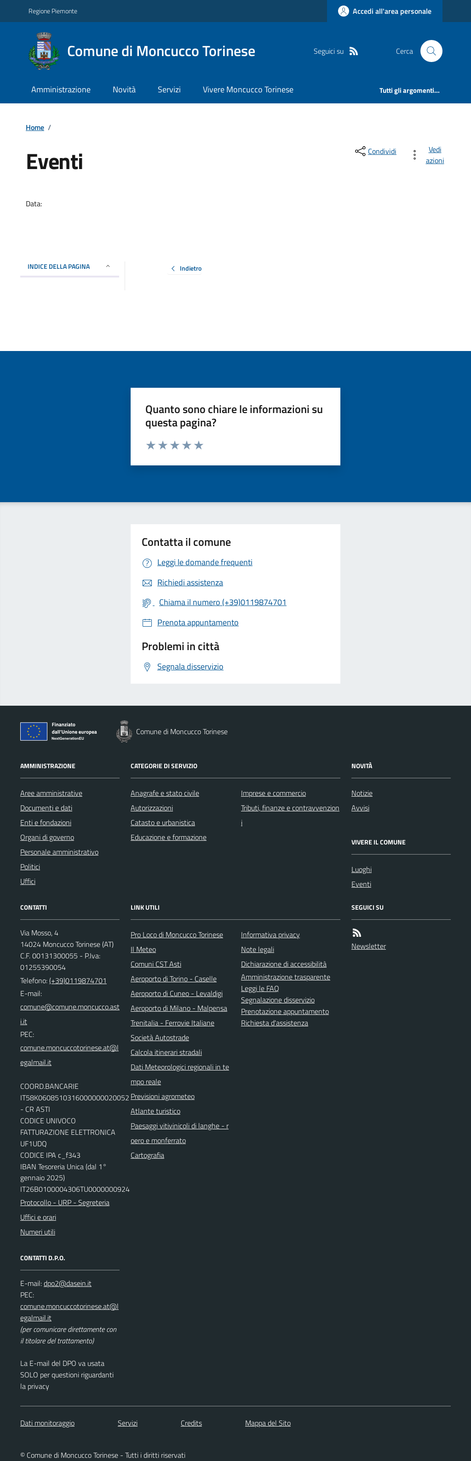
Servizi (169, 89)
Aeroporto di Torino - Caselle (174, 978)
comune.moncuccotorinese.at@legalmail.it (69, 1055)
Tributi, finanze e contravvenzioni (290, 815)
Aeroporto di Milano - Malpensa (179, 1008)
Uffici (27, 881)
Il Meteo (143, 949)
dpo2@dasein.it (68, 1283)
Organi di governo (47, 837)
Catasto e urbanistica (163, 822)
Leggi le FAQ (260, 988)
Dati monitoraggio (47, 1422)
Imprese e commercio (273, 792)
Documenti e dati (46, 807)
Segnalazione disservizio (278, 999)
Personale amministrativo (59, 851)
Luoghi (361, 869)
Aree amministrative (51, 792)
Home (35, 127)
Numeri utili (37, 1231)
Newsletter (368, 945)
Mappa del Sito (268, 1422)
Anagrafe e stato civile (165, 792)
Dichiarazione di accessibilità (284, 963)
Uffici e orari (38, 1217)
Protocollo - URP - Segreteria (64, 1202)
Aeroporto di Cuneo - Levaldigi (177, 993)
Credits (191, 1422)
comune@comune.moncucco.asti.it (70, 1014)
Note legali (257, 949)
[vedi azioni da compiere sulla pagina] (429, 155)
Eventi (361, 883)
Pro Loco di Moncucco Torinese (177, 934)
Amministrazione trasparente (285, 976)
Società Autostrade (160, 1037)
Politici (30, 866)
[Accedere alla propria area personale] (384, 11)
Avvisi (360, 807)
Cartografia (147, 1155)
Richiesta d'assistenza (274, 1022)
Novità (124, 89)
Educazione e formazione (169, 837)
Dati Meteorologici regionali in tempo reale (180, 1074)
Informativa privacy (270, 934)
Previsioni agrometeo (163, 1096)
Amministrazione (61, 89)
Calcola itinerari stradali (166, 1052)
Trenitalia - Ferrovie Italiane (172, 1022)
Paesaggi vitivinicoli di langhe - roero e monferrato (180, 1133)
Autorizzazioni (152, 807)
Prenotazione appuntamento (285, 1011)
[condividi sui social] (374, 151)
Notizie (362, 792)
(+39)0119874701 (78, 980)
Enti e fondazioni (45, 822)
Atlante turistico (155, 1110)
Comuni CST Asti (156, 963)
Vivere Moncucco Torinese (248, 89)
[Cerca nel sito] (427, 51)
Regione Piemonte (53, 11)
